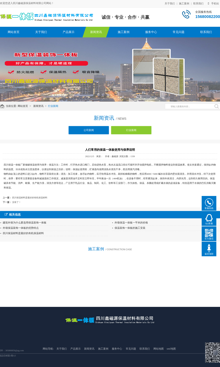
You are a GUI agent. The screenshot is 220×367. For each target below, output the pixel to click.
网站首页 (13, 32)
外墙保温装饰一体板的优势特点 (21, 228)
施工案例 (184, 3)
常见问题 (178, 32)
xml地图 (171, 361)
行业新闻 (55, 106)
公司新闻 (89, 132)
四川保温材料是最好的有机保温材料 (29, 197)
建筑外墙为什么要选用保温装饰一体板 (24, 222)
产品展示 (68, 32)
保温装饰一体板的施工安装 (130, 228)
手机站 (213, 3)
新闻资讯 (96, 32)
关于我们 (170, 3)
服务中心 (151, 32)
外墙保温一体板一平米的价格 (131, 222)
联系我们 (198, 3)
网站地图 (158, 361)
